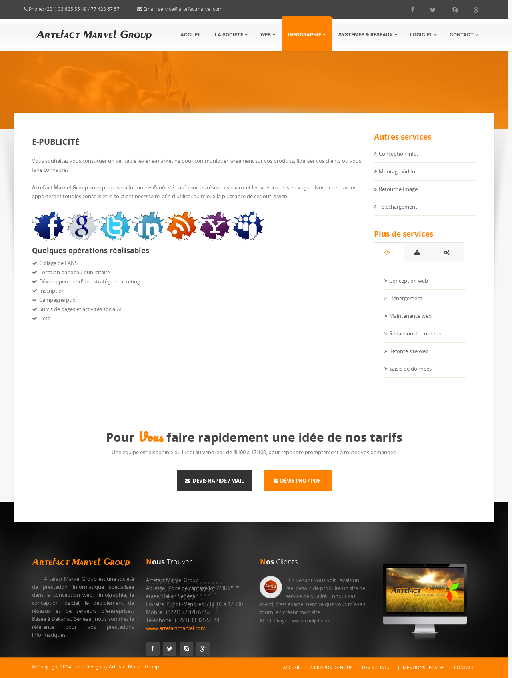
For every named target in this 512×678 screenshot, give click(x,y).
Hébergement (405, 306)
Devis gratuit (377, 667)
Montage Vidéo (397, 179)
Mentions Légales (423, 667)
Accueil (191, 35)
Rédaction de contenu (415, 341)
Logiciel (423, 35)
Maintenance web (410, 323)
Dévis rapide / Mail (214, 480)
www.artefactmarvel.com (176, 628)
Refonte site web (409, 359)
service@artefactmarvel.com (198, 9)
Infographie (307, 35)
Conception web (408, 288)
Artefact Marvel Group (81, 561)
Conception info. (398, 161)
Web (267, 35)
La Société (231, 35)
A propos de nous (331, 667)
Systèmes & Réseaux (367, 35)
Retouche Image (398, 196)
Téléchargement (398, 214)
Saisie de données (410, 376)
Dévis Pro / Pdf (297, 480)
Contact (464, 35)
